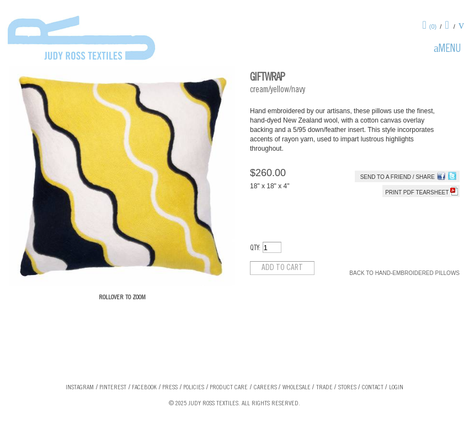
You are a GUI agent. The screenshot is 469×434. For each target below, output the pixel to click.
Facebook (144, 387)
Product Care (229, 387)
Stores (347, 387)
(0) (432, 26)
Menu (450, 49)
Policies (193, 387)
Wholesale (297, 387)
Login (396, 387)
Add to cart (282, 268)
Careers (265, 387)
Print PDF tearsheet (421, 192)
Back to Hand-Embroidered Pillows (404, 273)
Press (170, 387)
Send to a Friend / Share (397, 177)
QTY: (255, 248)
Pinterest (112, 387)
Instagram (80, 387)
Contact (372, 387)
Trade (324, 387)
